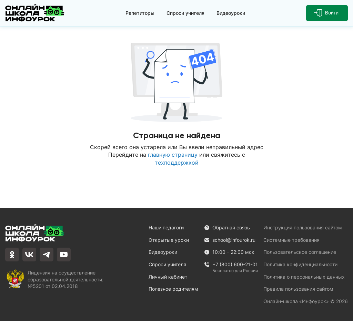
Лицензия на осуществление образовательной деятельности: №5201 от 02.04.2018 (65, 279)
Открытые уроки (169, 240)
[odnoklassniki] (12, 254)
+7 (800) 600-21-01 (231, 264)
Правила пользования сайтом (298, 289)
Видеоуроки (230, 13)
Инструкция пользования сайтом (302, 227)
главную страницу (173, 154)
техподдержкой (177, 162)
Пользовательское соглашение (299, 252)
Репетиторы (139, 13)
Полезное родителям (173, 289)
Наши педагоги (166, 227)
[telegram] (46, 254)
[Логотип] (34, 13)
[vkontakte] (29, 254)
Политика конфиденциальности (300, 264)
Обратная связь (227, 227)
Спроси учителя (185, 13)
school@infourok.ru (229, 240)
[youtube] (64, 254)
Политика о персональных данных (304, 277)
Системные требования (291, 240)
